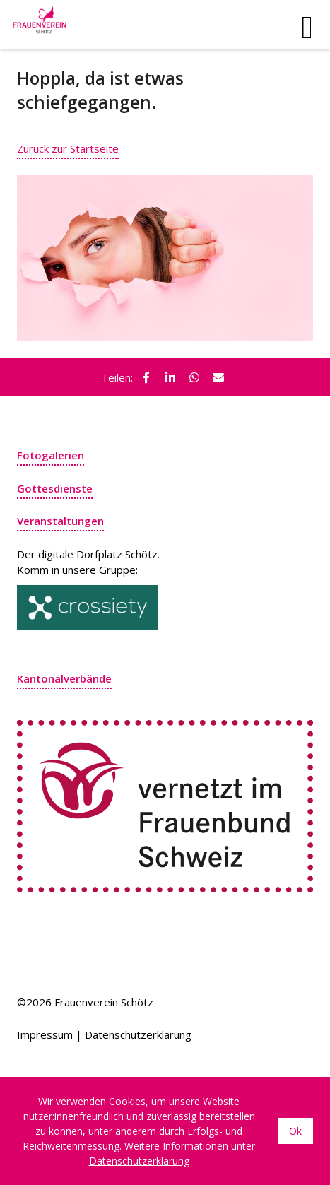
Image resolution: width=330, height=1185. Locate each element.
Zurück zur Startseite (68, 148)
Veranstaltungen (60, 521)
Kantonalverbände (64, 678)
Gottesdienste (55, 488)
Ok (295, 1131)
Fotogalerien (50, 455)
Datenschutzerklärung (138, 1034)
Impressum (45, 1034)
